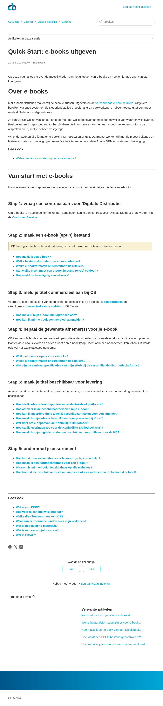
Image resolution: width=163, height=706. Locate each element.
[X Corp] (15, 547)
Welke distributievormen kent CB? (39, 516)
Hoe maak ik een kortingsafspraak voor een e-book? (52, 462)
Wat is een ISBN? (28, 507)
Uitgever (28, 21)
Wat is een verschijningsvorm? (37, 530)
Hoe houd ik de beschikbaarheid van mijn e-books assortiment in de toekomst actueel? (76, 472)
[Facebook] (10, 547)
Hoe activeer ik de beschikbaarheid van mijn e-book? (52, 409)
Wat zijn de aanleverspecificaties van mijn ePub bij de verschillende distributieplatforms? (77, 365)
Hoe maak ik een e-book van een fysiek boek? (111, 629)
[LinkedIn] (21, 547)
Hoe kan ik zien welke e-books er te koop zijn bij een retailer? (58, 458)
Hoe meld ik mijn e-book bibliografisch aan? (46, 315)
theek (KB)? (95, 427)
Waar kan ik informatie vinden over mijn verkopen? (51, 521)
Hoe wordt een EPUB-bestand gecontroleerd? (111, 637)
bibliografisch (113, 301)
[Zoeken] (126, 22)
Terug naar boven (22, 596)
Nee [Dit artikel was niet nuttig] (92, 569)
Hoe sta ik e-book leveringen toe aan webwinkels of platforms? (59, 404)
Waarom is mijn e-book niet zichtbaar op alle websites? (54, 467)
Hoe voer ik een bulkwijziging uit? (39, 511)
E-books (66, 21)
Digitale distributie (47, 21)
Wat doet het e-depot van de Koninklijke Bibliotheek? (52, 423)
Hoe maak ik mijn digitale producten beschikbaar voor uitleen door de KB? (67, 432)
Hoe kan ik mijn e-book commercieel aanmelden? (50, 319)
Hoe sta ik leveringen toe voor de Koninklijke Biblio (51, 427)
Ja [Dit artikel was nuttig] (71, 569)
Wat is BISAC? (26, 535)
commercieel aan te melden (41, 306)
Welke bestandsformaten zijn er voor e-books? (46, 158)
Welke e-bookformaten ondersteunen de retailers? (50, 266)
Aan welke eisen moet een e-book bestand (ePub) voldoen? (57, 270)
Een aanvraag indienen (137, 6)
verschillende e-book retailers (114, 103)
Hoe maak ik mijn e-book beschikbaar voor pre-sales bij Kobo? (59, 418)
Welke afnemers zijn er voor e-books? (106, 615)
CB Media (13, 21)
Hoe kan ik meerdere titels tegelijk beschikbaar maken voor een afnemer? (67, 413)
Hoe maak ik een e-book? (33, 256)
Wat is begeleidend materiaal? (37, 525)
